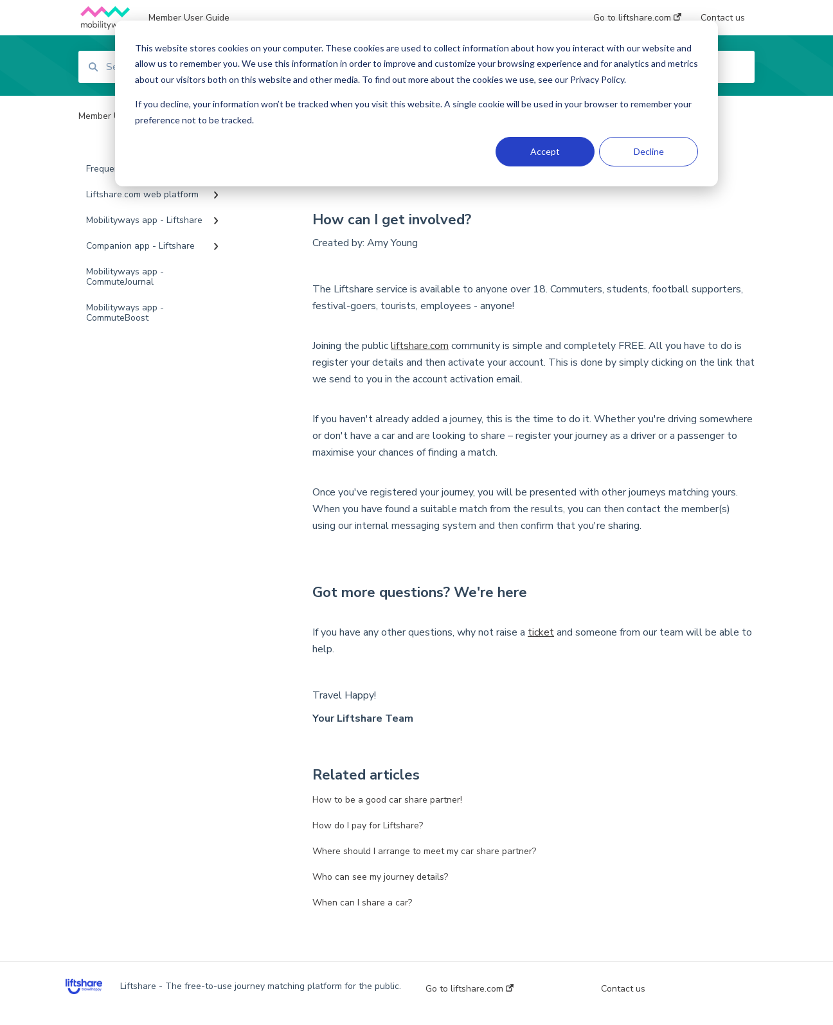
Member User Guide (188, 18)
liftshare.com (420, 346)
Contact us (623, 989)
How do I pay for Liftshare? (367, 825)
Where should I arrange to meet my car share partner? (424, 851)
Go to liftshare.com (469, 989)
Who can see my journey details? (380, 877)
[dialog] (416, 103)
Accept (545, 151)
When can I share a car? (362, 902)
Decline (649, 151)
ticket (541, 632)
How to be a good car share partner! (387, 800)
